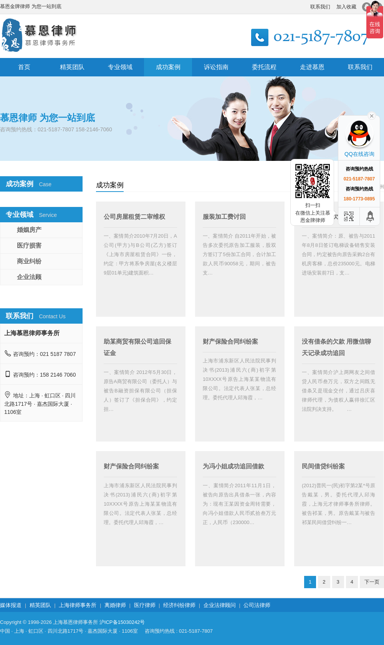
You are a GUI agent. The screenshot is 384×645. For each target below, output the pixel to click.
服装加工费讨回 (224, 216)
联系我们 (320, 7)
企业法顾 (29, 277)
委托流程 (264, 67)
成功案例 (168, 67)
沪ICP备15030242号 (122, 622)
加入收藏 (346, 7)
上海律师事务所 (77, 605)
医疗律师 (145, 605)
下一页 (371, 582)
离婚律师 (115, 605)
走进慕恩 (312, 67)
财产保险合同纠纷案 (230, 341)
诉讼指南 (216, 67)
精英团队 (72, 67)
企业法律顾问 (220, 605)
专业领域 (120, 67)
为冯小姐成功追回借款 (233, 466)
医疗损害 (29, 245)
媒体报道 (11, 605)
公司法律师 (256, 605)
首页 (24, 67)
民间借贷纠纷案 (323, 466)
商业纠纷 (29, 261)
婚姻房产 (29, 230)
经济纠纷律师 (179, 605)
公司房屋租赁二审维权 (134, 216)
